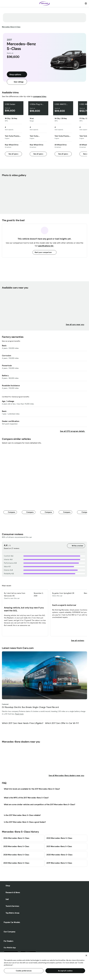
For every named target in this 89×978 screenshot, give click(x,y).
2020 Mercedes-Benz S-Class (59, 854)
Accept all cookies (65, 971)
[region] (44, 965)
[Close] (86, 955)
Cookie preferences (24, 971)
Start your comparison (44, 252)
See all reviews (79, 640)
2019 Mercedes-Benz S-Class (59, 863)
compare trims (39, 96)
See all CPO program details (72, 431)
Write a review (76, 546)
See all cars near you (76, 324)
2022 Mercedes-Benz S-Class (59, 838)
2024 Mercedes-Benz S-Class (16, 854)
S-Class (11, 27)
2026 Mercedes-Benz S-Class (16, 838)
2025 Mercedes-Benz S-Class (16, 846)
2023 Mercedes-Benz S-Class (16, 863)
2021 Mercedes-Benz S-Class (59, 846)
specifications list (46, 245)
